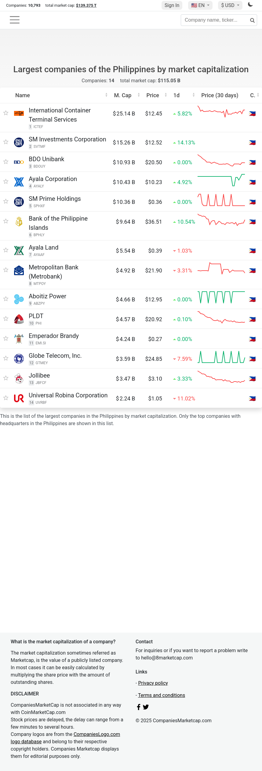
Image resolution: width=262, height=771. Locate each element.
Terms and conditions (161, 695)
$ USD (228, 5)
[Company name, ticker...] (219, 20)
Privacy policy (153, 683)
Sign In (172, 5)
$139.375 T (86, 5)
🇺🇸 (198, 5)
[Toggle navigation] (14, 19)
